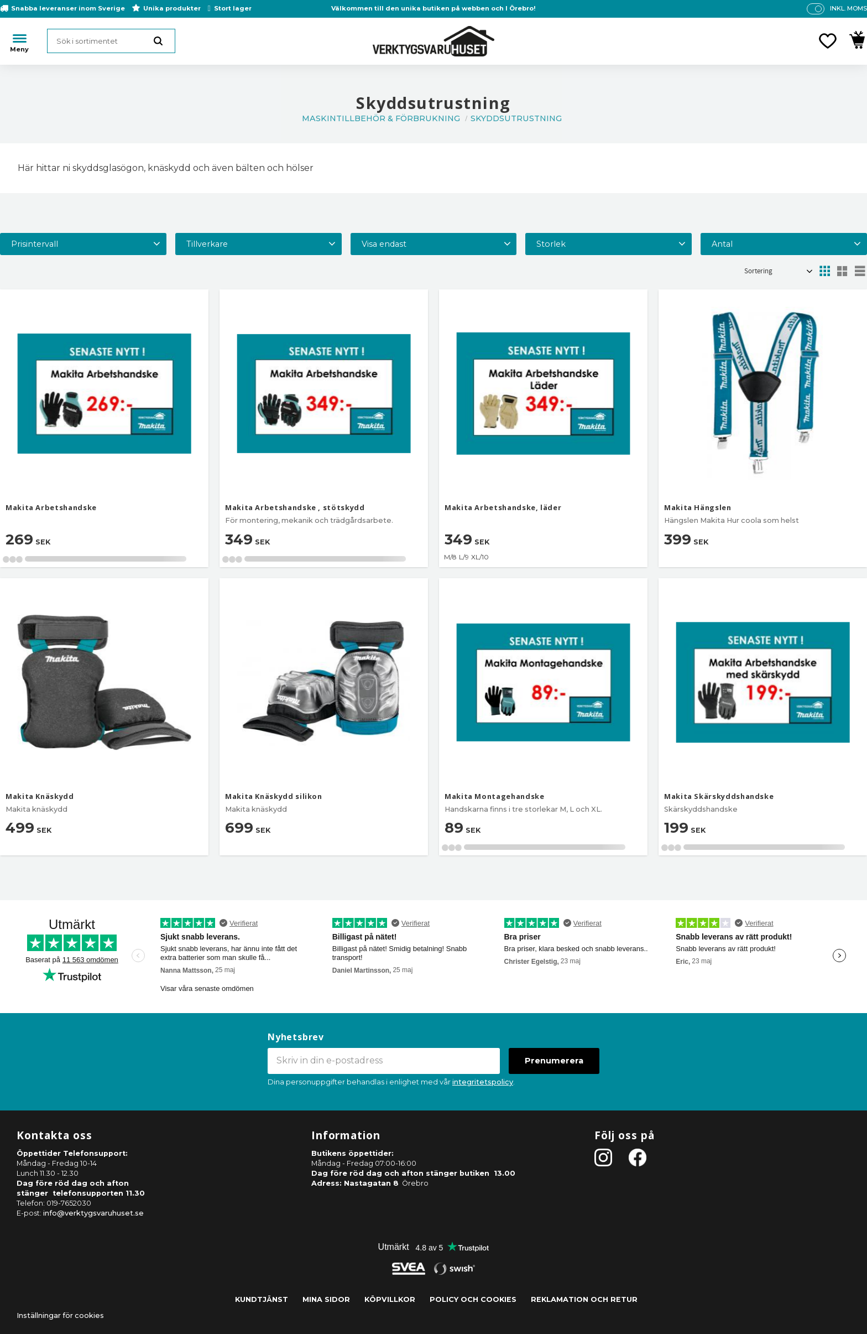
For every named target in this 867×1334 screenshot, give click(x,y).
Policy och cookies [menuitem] (473, 1299)
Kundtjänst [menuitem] (261, 1299)
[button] (828, 41)
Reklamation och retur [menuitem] (584, 1299)
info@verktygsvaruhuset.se (93, 1213)
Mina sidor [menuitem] (326, 1299)
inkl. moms (848, 8)
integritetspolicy (482, 1082)
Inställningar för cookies (60, 1315)
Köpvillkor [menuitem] (389, 1299)
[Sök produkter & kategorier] (111, 41)
